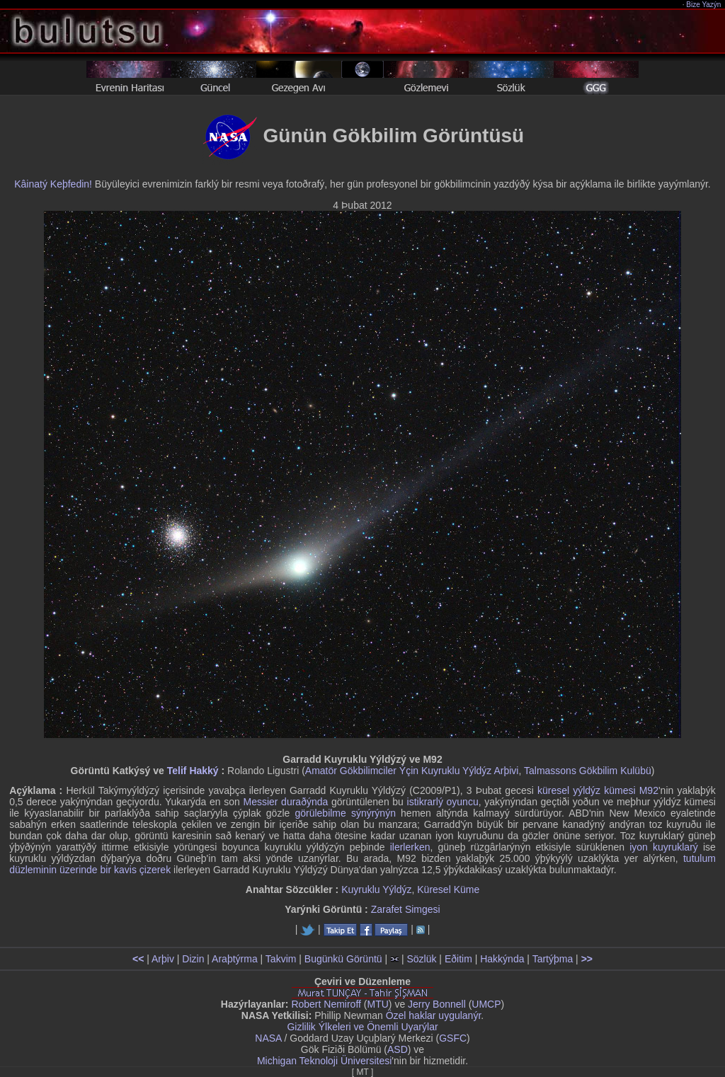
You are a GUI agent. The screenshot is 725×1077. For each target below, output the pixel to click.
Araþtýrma (235, 958)
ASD (397, 1049)
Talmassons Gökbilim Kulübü (587, 770)
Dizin (193, 958)
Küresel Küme (448, 889)
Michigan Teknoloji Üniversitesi (324, 1060)
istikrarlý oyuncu (443, 801)
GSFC (453, 1038)
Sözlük (421, 958)
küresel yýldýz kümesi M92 (597, 790)
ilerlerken (410, 847)
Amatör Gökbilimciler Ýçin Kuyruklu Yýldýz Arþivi (412, 770)
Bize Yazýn (704, 4)
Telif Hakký (193, 770)
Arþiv (163, 958)
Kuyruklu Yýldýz (376, 889)
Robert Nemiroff (326, 1004)
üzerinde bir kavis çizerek (115, 869)
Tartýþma (552, 958)
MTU (378, 1004)
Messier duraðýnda (285, 801)
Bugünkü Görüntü (343, 958)
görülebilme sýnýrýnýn (345, 813)
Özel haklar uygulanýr (433, 1015)
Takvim (281, 958)
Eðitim (458, 958)
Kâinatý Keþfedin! (53, 184)
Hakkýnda (502, 958)
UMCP (486, 1004)
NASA (268, 1038)
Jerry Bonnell (437, 1004)
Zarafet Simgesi (405, 909)
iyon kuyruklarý (663, 847)
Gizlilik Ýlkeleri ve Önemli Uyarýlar (362, 1026)
